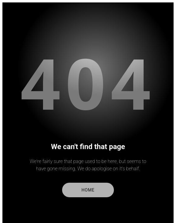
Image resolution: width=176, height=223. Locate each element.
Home (88, 190)
